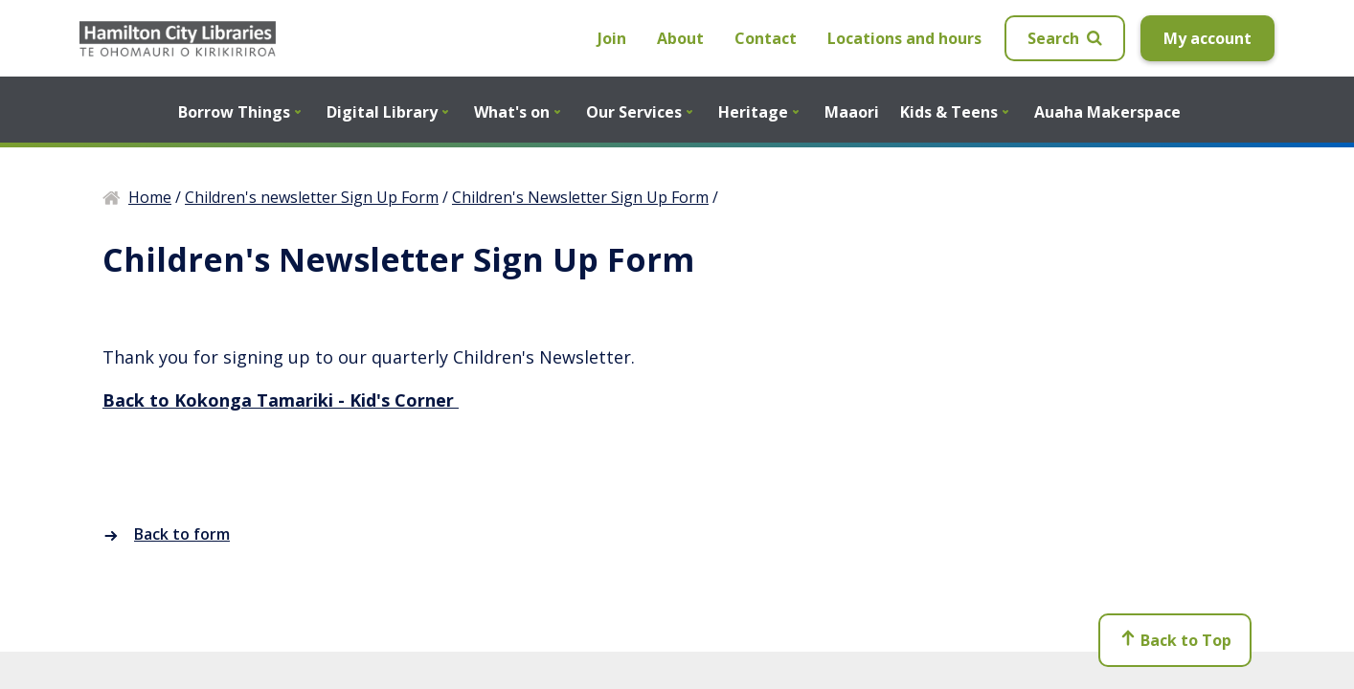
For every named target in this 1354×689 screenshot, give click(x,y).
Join (612, 38)
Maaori (851, 111)
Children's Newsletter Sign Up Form (580, 197)
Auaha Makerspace (1107, 111)
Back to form (166, 534)
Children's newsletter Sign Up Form (312, 197)
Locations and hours (904, 38)
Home (149, 197)
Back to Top (1175, 644)
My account (1207, 38)
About (680, 38)
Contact (765, 38)
